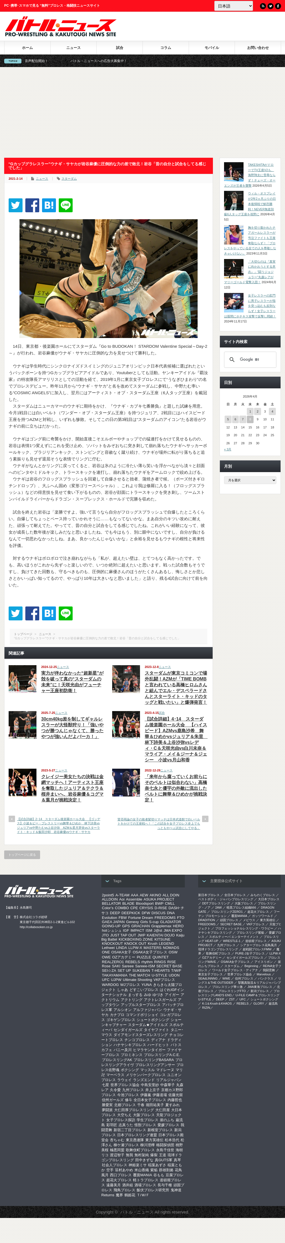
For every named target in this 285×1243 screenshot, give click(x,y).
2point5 (108, 895)
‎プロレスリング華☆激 (227, 986)
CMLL (170, 903)
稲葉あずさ (157, 1165)
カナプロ (117, 1015)
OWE (106, 957)
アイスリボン (263, 961)
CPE (134, 908)
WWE (226, 978)
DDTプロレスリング (216, 903)
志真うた (126, 1125)
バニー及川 (123, 1050)
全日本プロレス (235, 895)
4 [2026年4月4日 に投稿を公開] (272, 411)
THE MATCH (139, 975)
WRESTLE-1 (231, 941)
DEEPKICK (130, 913)
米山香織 (141, 1170)
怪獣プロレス (145, 1125)
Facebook (278, 6)
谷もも (158, 1175)
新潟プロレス (259, 991)
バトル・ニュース (137, 1212)
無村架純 (141, 1155)
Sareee (128, 966)
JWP (141, 935)
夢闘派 (107, 1110)
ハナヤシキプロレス (130, 1045)
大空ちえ (124, 1115)
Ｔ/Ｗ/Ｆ (143, 1195)
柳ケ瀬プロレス (126, 1145)
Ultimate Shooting (137, 980)
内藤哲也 (175, 1100)
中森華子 (167, 1085)
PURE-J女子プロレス (250, 953)
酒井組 (127, 1185)
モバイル (212, 48)
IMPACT (137, 930)
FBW (123, 918)
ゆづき (158, 995)
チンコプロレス (137, 1040)
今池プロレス (128, 1095)
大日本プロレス (268, 899)
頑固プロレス (229, 920)
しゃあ (122, 990)
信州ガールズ (113, 1100)
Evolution (109, 918)
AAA (134, 895)
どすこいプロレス (143, 990)
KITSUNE (162, 939)
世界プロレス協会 (124, 1085)
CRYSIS (146, 908)
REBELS (132, 962)
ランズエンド (144, 1080)
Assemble (134, 899)
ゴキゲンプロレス (120, 1020)
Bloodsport (145, 903)
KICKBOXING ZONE (136, 939)
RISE (171, 962)
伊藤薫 (145, 1095)
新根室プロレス (160, 1130)
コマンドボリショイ (142, 1015)
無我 (129, 1155)
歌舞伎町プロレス (140, 1150)
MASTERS (152, 948)
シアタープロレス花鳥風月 (258, 945)
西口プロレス (121, 1175)
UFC (105, 980)
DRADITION (206, 920)
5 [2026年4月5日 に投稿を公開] (228, 419)
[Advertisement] (142, 112)
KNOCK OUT (135, 943)
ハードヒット (158, 1045)
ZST (232, 999)
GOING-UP (111, 926)
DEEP (115, 913)
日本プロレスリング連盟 (137, 1135)
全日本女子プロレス (150, 1100)
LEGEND (166, 943)
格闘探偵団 (165, 1145)
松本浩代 (172, 1140)
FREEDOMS (165, 918)
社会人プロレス (114, 1165)
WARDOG (110, 985)
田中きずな (144, 1160)
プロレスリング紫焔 (250, 932)
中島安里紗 (150, 1085)
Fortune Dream (140, 918)
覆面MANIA (142, 1175)
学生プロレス (147, 1120)
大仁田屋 (162, 1110)
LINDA (121, 948)
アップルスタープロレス (141, 1005)
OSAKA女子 (121, 952)
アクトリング (131, 1000)
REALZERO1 (113, 962)
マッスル (147, 1070)
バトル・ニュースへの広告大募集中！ (116, 61)
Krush (153, 943)
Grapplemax (161, 926)
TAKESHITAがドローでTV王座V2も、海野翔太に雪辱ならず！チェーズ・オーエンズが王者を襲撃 (250, 175)
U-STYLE (159, 975)
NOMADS (171, 948)
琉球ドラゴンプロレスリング (218, 949)
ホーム (27, 48)
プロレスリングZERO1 (227, 911)
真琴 (177, 1160)
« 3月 (227, 449)
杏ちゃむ (117, 1140)
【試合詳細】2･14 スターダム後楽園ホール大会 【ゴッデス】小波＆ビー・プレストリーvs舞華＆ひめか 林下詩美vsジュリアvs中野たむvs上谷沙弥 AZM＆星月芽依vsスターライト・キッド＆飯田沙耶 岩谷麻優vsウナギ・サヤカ (58, 825)
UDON (174, 975)
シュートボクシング (153, 1020)
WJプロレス (130, 985)
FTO (180, 918)
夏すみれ (172, 1105)
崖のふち (167, 1120)
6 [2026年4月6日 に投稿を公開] (235, 419)
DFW (146, 913)
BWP (159, 903)
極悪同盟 (117, 1150)
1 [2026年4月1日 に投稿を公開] (250, 411)
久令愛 (115, 1090)
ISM (149, 930)
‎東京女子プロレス (210, 974)
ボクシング (130, 1070)
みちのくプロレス (262, 895)
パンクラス (265, 978)
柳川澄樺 (147, 1145)
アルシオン (123, 1010)
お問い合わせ (258, 48)
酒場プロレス (145, 1185)
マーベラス (115, 1075)
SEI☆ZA (109, 970)
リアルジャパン (168, 1080)
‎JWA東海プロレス (259, 986)
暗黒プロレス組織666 (241, 907)
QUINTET (161, 957)
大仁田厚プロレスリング (134, 1110)
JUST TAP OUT (123, 935)
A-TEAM (122, 895)
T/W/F (176, 970)
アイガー (172, 995)
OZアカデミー (124, 957)
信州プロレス (244, 978)
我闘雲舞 (269, 970)
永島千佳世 (165, 1150)
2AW (218, 907)
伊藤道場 (160, 1095)
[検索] (249, 359)
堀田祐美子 (155, 1105)
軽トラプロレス (145, 1180)
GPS (126, 926)
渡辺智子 (117, 1155)
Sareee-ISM (145, 966)
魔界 (119, 1195)
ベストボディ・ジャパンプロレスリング (225, 899)
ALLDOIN (110, 899)
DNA (171, 913)
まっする (135, 995)
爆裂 (154, 1155)
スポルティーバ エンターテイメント (234, 936)
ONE (106, 952)
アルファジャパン (147, 1010)
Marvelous (264, 974)
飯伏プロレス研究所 (153, 1190)
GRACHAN (140, 926)
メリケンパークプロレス (146, 1075)
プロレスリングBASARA (154, 1060)
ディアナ (158, 1040)
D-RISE (160, 908)
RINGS (160, 962)
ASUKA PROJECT (159, 899)
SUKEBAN (141, 970)
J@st (158, 930)
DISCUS (158, 913)
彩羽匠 (111, 1125)
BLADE (128, 903)
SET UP (124, 970)
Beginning (251, 966)
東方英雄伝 (154, 1140)
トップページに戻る (22, 854)
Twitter (270, 6)
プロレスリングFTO (232, 991)
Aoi (121, 899)
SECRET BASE (169, 966)
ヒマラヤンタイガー (149, 1050)
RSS (263, 6)
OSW (173, 952)
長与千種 (165, 1185)
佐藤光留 (175, 1095)
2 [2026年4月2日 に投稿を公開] (257, 411)
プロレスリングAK (117, 1060)
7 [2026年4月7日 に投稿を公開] (243, 419)
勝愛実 (107, 1105)
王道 (162, 1155)
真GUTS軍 (163, 1160)
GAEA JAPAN (113, 922)
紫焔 (154, 1170)
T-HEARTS (160, 970)
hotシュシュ (112, 930)
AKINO (155, 895)
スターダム (69, 178)
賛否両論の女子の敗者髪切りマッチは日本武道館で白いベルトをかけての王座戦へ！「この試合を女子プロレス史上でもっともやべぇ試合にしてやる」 (158, 824)
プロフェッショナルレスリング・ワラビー (244, 928)
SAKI (116, 966)
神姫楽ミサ (138, 1165)
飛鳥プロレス (124, 1190)
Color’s (108, 908)
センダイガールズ (128, 1030)
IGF (126, 930)
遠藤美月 (113, 1185)
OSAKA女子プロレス (150, 952)
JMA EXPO (173, 930)
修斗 (128, 1100)
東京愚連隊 (135, 1140)
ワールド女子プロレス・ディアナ (235, 970)
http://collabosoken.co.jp (36, 927)
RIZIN (206, 1007)
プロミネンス (131, 1055)
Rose (106, 966)
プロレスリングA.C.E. (162, 1055)
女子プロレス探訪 (120, 1120)
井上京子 (152, 1090)
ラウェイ (124, 1080)
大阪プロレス (144, 1115)
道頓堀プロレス (256, 941)
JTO (105, 935)
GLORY (258, 1003)
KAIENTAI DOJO (161, 935)
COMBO (122, 908)
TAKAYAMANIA (114, 975)
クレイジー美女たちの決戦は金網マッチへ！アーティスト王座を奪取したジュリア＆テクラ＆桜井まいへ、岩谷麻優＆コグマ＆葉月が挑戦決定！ (72, 788)
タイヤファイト (156, 1030)
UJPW (116, 980)
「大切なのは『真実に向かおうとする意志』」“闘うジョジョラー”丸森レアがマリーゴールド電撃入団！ (250, 272)
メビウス (249, 920)
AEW (144, 895)
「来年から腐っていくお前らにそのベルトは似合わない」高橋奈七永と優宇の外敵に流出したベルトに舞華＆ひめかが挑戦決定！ (176, 788)
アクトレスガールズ (160, 1000)
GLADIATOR (170, 922)
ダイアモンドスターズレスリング (141, 1035)
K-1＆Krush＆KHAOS (217, 1003)
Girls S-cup (149, 922)
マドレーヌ (165, 1070)
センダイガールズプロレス (245, 957)
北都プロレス (125, 1105)
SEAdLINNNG (208, 978)
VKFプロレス (164, 980)
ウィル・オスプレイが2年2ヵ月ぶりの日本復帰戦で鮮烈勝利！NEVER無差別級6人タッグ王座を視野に (250, 204)
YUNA (146, 985)
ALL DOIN (171, 895)
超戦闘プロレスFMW (257, 949)
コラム (165, 48)
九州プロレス (133, 1090)
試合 (119, 48)
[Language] (233, 6)
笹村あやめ (124, 1170)
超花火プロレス (119, 1180)
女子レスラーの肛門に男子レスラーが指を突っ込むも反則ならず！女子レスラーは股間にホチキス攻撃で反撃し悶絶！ (250, 306)
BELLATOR (111, 903)
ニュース (73, 48)
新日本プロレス (209, 895)
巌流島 (273, 1003)
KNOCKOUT (112, 943)
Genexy (132, 922)
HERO (178, 926)
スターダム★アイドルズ (148, 1025)
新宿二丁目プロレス (130, 1130)
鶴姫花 (129, 1195)
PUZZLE (144, 957)
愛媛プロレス (168, 1125)
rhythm (147, 962)
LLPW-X (135, 948)
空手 (110, 1170)
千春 (140, 1105)
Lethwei (108, 948)
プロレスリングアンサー (155, 1065)
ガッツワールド (262, 916)
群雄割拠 (166, 1170)
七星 (105, 1085)
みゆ (147, 995)
